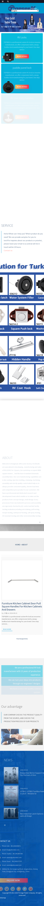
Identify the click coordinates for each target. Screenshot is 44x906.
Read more (7, 629)
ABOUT (25, 544)
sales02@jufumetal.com (9, 865)
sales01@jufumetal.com (9, 858)
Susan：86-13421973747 (9, 861)
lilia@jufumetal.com (8, 850)
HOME (17, 544)
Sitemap (3, 898)
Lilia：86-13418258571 (9, 846)
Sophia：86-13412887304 (10, 854)
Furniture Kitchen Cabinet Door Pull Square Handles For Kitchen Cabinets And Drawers (22, 606)
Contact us (8, 252)
